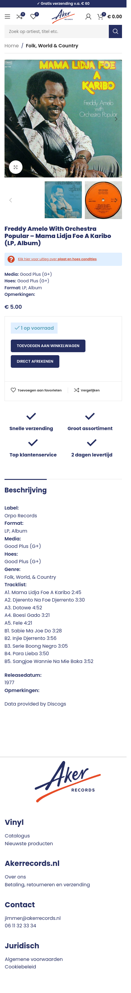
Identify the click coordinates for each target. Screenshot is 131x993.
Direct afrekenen (35, 361)
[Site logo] (63, 16)
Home (11, 45)
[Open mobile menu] (7, 16)
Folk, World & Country (52, 45)
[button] (10, 119)
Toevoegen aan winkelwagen (48, 346)
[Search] (63, 31)
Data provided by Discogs (35, 703)
